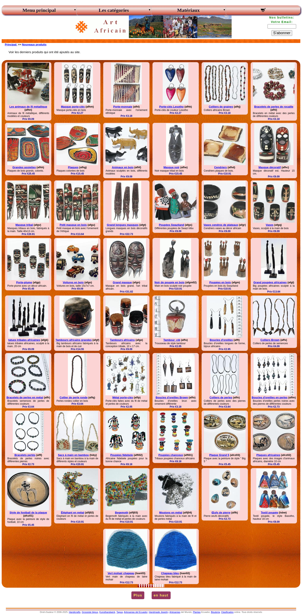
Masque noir (172, 167)
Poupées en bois (220, 282)
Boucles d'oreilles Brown (172, 397)
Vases (269, 224)
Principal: (11, 44)
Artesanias (174, 612)
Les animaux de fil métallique (28, 106)
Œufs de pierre (220, 512)
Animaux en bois (122, 167)
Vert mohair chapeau (121, 573)
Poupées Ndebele (121, 455)
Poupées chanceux (171, 455)
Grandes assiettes (24, 167)
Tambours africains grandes (74, 339)
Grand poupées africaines (270, 282)
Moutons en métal (170, 512)
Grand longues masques (123, 224)
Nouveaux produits (34, 44)
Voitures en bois (73, 282)
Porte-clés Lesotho (171, 106)
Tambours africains (122, 339)
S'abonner (281, 33)
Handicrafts (75, 612)
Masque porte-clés (73, 106)
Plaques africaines (268, 455)
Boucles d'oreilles (221, 339)
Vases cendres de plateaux (220, 224)
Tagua (120, 612)
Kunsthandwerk (107, 612)
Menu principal (39, 10)
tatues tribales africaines (24, 339)
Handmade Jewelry (158, 612)
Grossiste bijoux (90, 612)
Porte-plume (24, 282)
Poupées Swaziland (171, 224)
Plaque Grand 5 (219, 455)
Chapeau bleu (170, 573)
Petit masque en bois (73, 224)
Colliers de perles (220, 397)
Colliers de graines (221, 106)
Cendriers (220, 167)
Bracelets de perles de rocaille (273, 106)
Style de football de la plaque (28, 512)
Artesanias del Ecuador (135, 612)
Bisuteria (215, 612)
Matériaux (188, 10)
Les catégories (114, 10)
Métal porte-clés (122, 397)
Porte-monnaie (122, 106)
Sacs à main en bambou (73, 455)
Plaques (73, 167)
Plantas (197, 612)
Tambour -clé (171, 339)
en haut (161, 595)
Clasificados (227, 612)
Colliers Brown (270, 339)
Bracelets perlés (24, 455)
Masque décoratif (270, 167)
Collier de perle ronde (74, 397)
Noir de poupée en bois (170, 282)
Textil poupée (269, 512)
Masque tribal (24, 224)
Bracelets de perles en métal (24, 397)
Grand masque (122, 282)
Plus (137, 595)
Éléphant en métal (72, 512)
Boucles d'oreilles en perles (269, 397)
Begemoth (121, 512)
